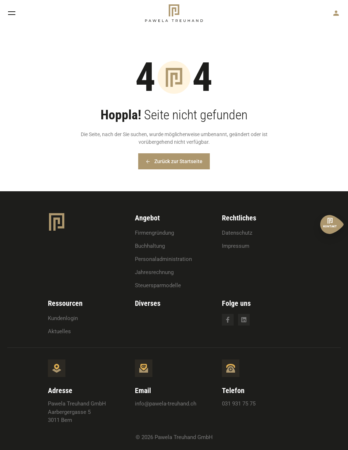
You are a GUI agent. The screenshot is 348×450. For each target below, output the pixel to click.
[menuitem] (163, 232)
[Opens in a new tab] (228, 320)
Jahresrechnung (154, 272)
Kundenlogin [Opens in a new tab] (63, 318)
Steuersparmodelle (158, 285)
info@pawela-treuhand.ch (165, 403)
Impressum (235, 246)
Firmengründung (154, 233)
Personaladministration (163, 259)
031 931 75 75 (239, 403)
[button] (11, 13)
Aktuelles (59, 331)
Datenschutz (237, 233)
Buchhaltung (150, 246)
